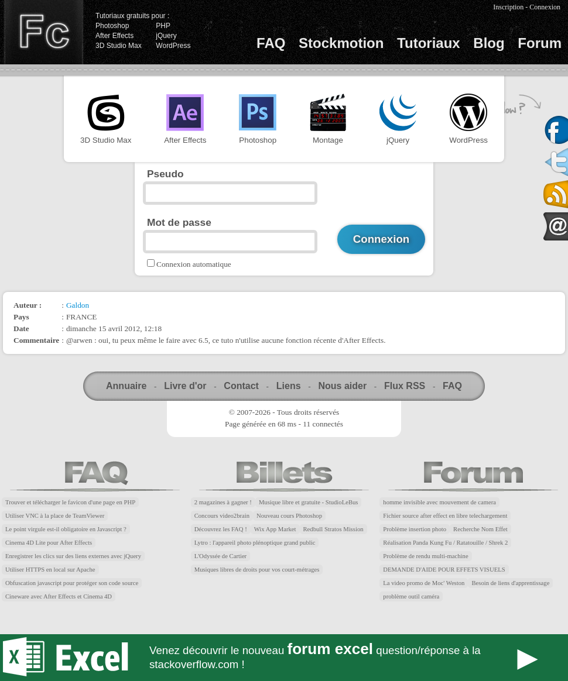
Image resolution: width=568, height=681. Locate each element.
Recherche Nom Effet (480, 529)
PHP (163, 26)
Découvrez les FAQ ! (220, 529)
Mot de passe (179, 222)
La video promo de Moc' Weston (423, 583)
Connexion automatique (193, 264)
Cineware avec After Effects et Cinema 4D (58, 596)
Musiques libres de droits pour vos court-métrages (257, 569)
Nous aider (342, 386)
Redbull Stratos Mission (333, 529)
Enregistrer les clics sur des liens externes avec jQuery (73, 556)
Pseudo (165, 174)
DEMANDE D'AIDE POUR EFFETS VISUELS (444, 569)
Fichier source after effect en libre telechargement (445, 516)
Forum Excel (284, 657)
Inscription (508, 7)
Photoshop (112, 26)
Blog (488, 43)
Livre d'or (185, 386)
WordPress (173, 46)
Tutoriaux (428, 43)
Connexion (544, 7)
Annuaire (126, 386)
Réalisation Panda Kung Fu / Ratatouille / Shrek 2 (445, 542)
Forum (540, 43)
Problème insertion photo (414, 529)
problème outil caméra (411, 596)
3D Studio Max (118, 46)
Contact (241, 386)
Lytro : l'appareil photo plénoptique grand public (255, 542)
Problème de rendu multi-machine (425, 556)
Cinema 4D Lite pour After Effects (48, 542)
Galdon (77, 305)
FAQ (270, 43)
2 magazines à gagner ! (223, 502)
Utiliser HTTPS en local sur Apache (50, 569)
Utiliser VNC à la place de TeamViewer (54, 516)
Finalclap (43, 32)
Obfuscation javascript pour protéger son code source (71, 583)
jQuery (166, 36)
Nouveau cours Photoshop (289, 516)
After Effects (114, 36)
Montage (328, 119)
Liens (288, 386)
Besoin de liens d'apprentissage (510, 583)
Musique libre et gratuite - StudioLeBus (308, 502)
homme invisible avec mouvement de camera (439, 502)
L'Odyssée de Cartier (220, 556)
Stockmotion (341, 43)
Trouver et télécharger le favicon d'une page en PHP (70, 502)
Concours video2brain (221, 516)
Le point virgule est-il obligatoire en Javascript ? (65, 529)
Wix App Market (275, 529)
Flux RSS (404, 386)
